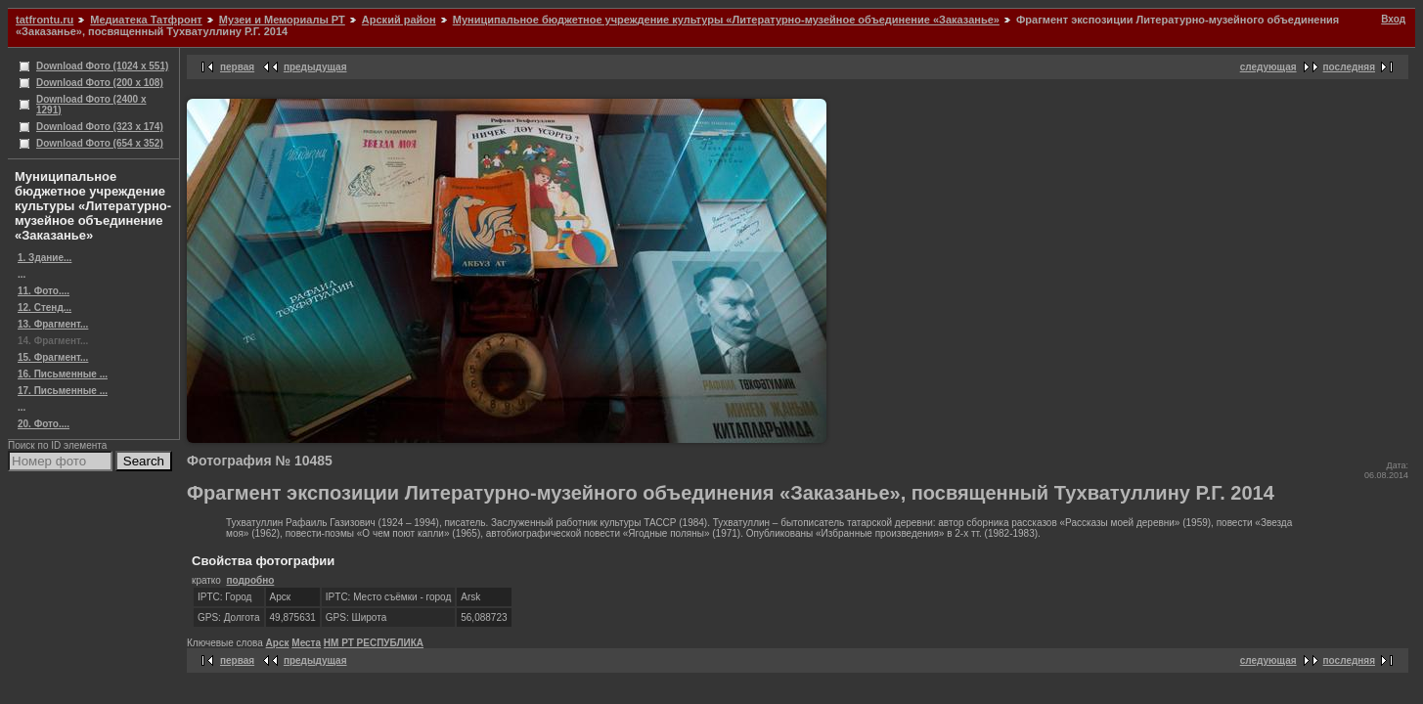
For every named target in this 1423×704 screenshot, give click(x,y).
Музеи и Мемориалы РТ (282, 19)
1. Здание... (44, 257)
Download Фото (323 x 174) (99, 126)
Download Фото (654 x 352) (99, 143)
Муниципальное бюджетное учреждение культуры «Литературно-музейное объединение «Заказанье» (726, 19)
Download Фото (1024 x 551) (102, 66)
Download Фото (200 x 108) (99, 82)
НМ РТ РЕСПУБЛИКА (373, 643)
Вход (1393, 19)
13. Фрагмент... (53, 324)
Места (306, 643)
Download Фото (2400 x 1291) (91, 104)
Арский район (399, 19)
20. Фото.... (43, 423)
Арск (277, 643)
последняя (1349, 67)
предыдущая (315, 67)
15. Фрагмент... (53, 357)
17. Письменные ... (63, 390)
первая (237, 67)
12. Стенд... (44, 307)
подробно (250, 580)
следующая (1268, 67)
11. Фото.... (43, 291)
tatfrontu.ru (44, 19)
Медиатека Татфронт (145, 19)
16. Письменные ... (63, 374)
